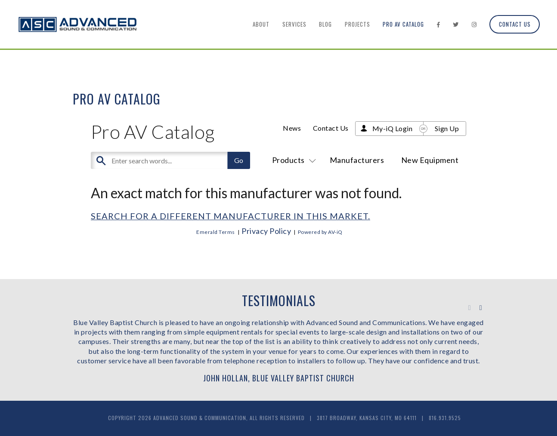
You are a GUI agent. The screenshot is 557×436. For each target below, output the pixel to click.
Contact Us (515, 24)
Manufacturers (357, 160)
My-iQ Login (392, 128)
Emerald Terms (215, 232)
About (261, 24)
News (292, 128)
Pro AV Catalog (403, 24)
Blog (325, 24)
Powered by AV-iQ (320, 232)
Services (294, 24)
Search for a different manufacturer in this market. (230, 216)
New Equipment (430, 160)
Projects (357, 24)
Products (292, 160)
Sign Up (447, 128)
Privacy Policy (266, 231)
